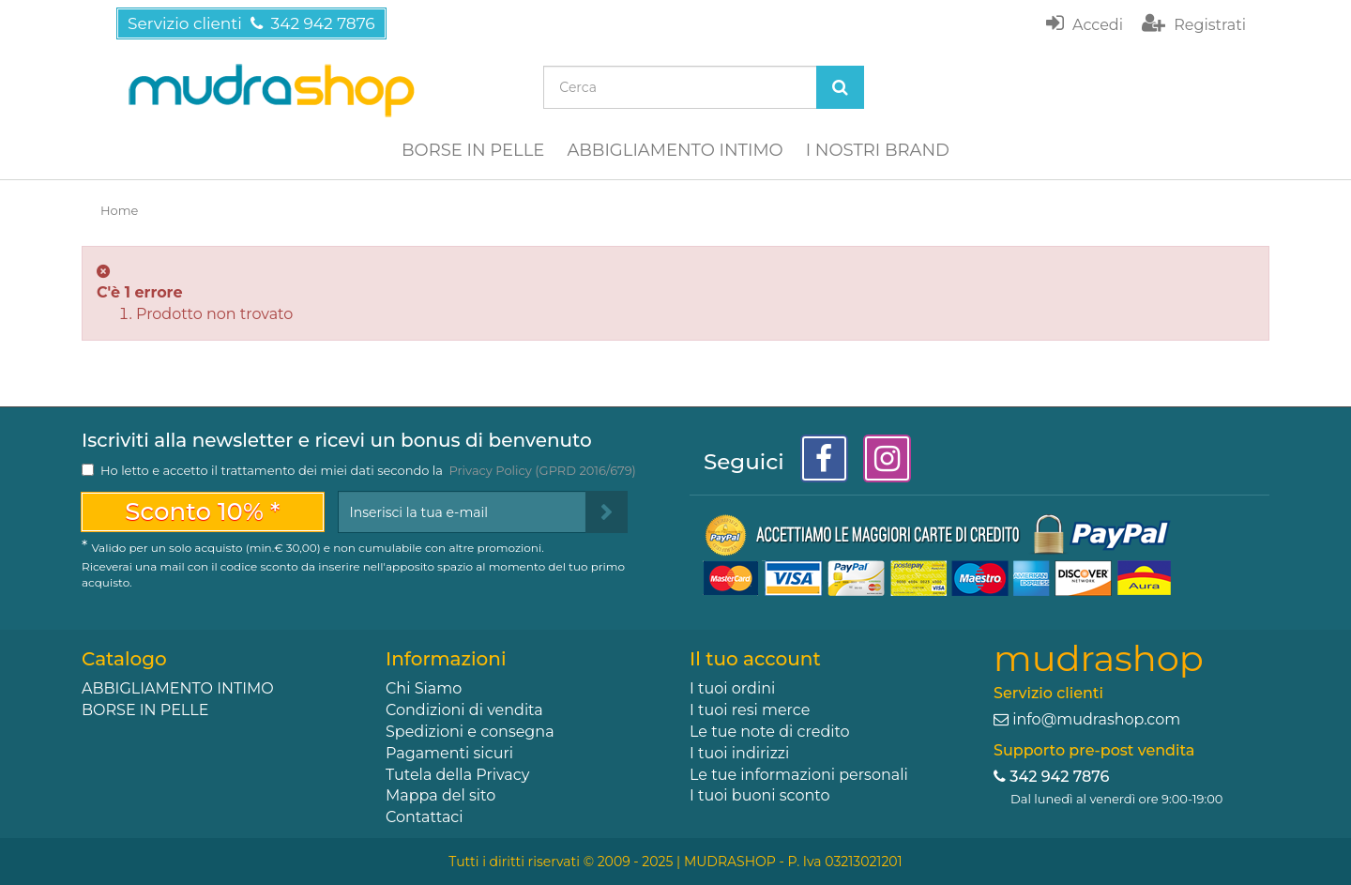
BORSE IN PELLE (473, 150)
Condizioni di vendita (464, 710)
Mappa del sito (440, 795)
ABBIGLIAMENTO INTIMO (674, 150)
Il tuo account (755, 659)
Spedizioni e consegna (470, 731)
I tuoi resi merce (750, 710)
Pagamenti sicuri (449, 753)
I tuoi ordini (732, 688)
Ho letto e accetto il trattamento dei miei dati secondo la (368, 470)
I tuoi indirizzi (739, 753)
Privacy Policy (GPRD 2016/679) (541, 470)
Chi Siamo (424, 688)
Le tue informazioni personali (799, 775)
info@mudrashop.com (1096, 719)
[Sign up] (606, 512)
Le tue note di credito (770, 731)
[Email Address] (462, 512)
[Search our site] (680, 87)
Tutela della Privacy (457, 775)
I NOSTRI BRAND (877, 150)
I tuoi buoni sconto (760, 795)
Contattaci (424, 817)
